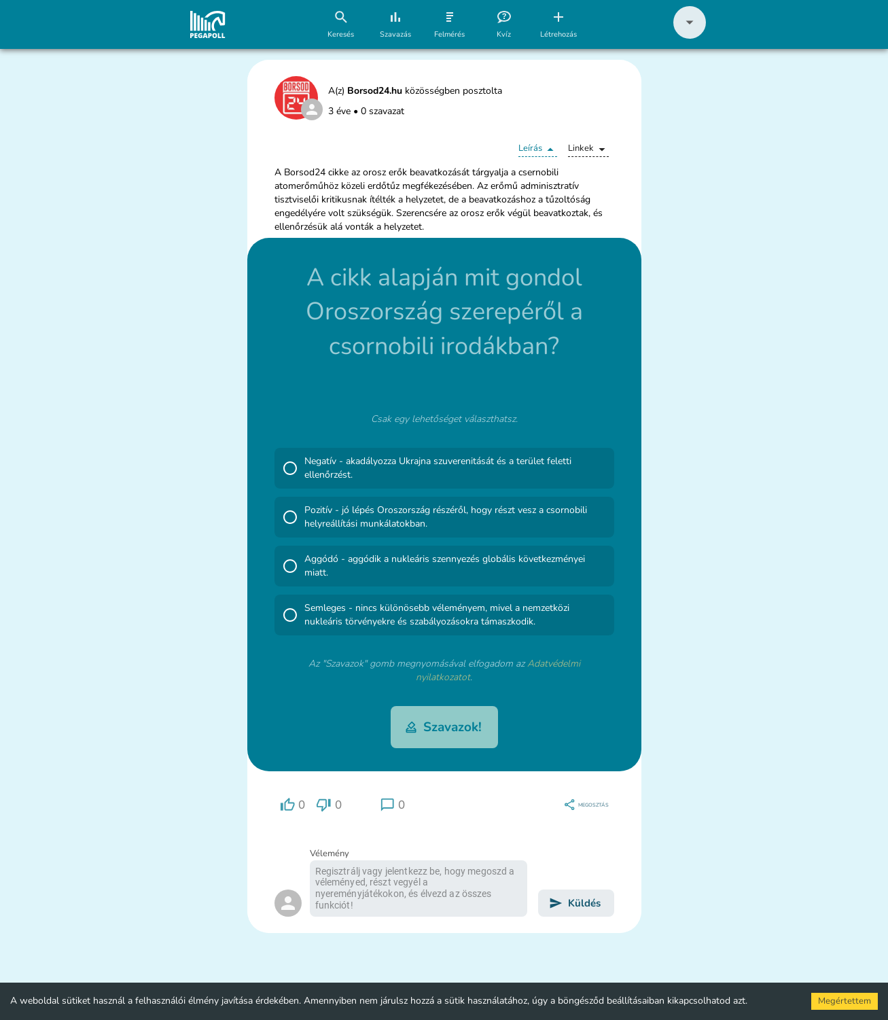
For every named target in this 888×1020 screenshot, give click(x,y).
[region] (292, 805)
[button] (689, 35)
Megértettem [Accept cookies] (844, 1001)
